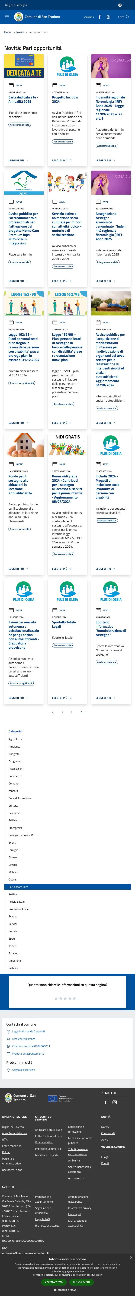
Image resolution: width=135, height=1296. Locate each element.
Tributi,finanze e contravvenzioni (78, 1151)
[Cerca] (128, 17)
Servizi (13, 924)
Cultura (13, 805)
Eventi (12, 842)
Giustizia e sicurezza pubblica (80, 1140)
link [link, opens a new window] (101, 1274)
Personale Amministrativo (11, 1161)
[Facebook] (98, 16)
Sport (12, 938)
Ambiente (14, 746)
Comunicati (108, 1133)
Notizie (15, 464)
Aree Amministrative (14, 1133)
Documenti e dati (12, 1170)
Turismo (13, 953)
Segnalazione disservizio (43, 1210)
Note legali (74, 1214)
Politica (13, 894)
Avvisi (15, 85)
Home (7, 32)
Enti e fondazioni (12, 1146)
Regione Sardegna (16, 5)
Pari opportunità (18, 887)
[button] (67, 1290)
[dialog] (67, 1275)
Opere (12, 879)
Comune (13, 783)
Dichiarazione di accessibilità (77, 1223)
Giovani (13, 857)
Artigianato (15, 761)
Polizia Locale (17, 901)
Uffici (5, 1139)
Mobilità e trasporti (46, 1155)
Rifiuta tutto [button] (81, 1282)
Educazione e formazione (76, 1129)
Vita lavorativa (44, 1142)
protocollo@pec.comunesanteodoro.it (25, 1253)
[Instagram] (106, 16)
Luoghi (105, 1157)
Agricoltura (15, 739)
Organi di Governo (13, 1127)
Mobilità (13, 872)
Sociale (13, 931)
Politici (6, 1152)
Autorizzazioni (76, 1178)
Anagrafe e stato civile (48, 1130)
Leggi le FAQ (42, 1219)
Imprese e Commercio (48, 1149)
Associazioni (16, 769)
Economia (14, 813)
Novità (20, 32)
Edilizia (13, 820)
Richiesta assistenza (47, 1225)
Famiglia (13, 850)
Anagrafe (14, 754)
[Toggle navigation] (7, 16)
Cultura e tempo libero (48, 1136)
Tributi (12, 946)
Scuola (13, 916)
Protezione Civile (19, 909)
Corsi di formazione (20, 798)
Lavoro (13, 865)
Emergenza (15, 828)
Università (15, 961)
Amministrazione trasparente (78, 1199)
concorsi (13, 791)
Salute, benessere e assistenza (80, 1169)
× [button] (131, 1257)
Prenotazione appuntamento (44, 1199)
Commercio (15, 776)
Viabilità (13, 968)
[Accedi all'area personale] (120, 5)
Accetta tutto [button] (54, 1282)
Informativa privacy (79, 1208)
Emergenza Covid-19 (21, 835)
